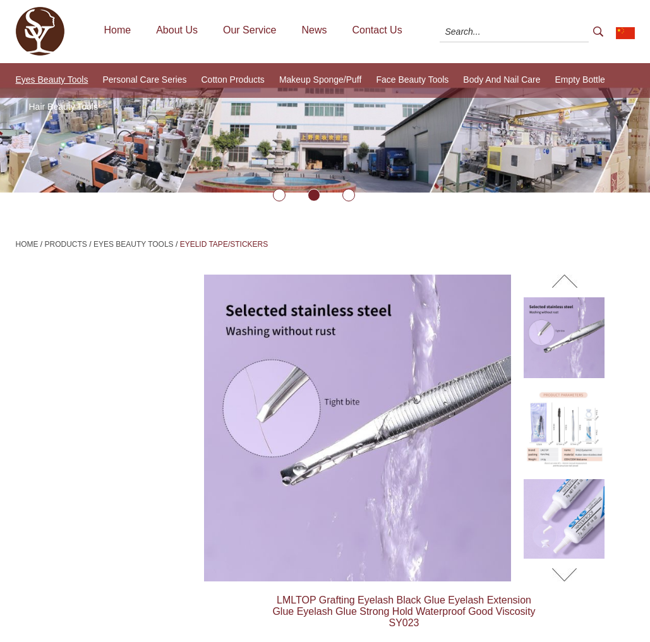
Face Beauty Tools (412, 79)
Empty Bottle (580, 79)
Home (117, 30)
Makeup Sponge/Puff (320, 79)
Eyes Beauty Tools (52, 79)
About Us (177, 30)
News (314, 30)
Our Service (249, 30)
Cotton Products (232, 79)
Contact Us (377, 30)
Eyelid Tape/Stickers (224, 244)
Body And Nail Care (501, 79)
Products (66, 244)
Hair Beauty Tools (63, 107)
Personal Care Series (144, 79)
